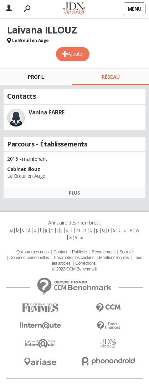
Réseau (110, 76)
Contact (60, 251)
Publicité (79, 251)
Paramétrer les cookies (74, 257)
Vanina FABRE (47, 112)
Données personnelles (29, 257)
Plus (74, 193)
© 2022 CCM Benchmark (74, 269)
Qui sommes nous (32, 251)
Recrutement (103, 251)
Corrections (85, 263)
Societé (126, 251)
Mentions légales (114, 257)
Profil (36, 76)
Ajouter (76, 53)
